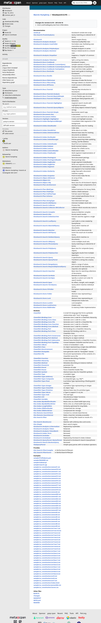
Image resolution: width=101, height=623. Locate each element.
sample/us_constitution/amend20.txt (47, 494)
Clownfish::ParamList (41, 365)
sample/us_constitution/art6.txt (45, 578)
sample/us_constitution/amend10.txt (47, 469)
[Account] (94, 3)
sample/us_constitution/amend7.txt (47, 521)
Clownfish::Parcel (40, 367)
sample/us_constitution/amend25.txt (47, 506)
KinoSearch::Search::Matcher (44, 230)
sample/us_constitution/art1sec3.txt (47, 535)
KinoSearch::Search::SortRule (44, 275)
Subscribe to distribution (13, 95)
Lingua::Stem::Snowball (9, 68)
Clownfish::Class (39, 347)
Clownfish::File (39, 354)
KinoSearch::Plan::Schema (43, 196)
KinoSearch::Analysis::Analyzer (45, 42)
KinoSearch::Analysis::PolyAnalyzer (46, 48)
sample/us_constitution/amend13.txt (47, 476)
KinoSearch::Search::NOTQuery (45, 232)
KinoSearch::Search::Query (43, 257)
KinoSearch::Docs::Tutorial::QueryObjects (49, 107)
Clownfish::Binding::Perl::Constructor (47, 336)
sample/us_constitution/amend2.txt (47, 492)
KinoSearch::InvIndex (41, 435)
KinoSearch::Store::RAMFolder (44, 307)
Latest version (9, 133)
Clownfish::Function (41, 358)
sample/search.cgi (40, 465)
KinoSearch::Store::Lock (42, 298)
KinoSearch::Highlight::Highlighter (46, 119)
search (5, 104)
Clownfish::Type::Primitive (43, 390)
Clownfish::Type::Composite (44, 379)
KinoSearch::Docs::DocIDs (43, 76)
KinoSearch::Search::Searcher (44, 271)
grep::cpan (43, 3)
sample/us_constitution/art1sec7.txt (47, 544)
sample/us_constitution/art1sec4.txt (47, 537)
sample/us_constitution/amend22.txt (47, 499)
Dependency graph (8, 82)
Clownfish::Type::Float (42, 381)
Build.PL (36, 593)
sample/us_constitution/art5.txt (45, 576)
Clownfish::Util (39, 397)
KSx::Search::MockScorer (42, 422)
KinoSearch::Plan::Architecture (45, 185)
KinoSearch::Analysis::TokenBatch (46, 431)
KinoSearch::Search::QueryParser (46, 260)
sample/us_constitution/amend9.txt (47, 526)
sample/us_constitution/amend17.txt (47, 485)
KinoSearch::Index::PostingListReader (47, 160)
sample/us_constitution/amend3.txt (47, 512)
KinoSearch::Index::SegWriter (44, 164)
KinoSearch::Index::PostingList (45, 158)
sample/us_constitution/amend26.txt (47, 508)
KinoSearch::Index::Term (42, 433)
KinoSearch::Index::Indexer (43, 146)
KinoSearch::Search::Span (43, 282)
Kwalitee (7, 46)
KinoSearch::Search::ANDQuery (45, 203)
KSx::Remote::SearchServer (43, 415)
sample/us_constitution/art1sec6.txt (47, 542)
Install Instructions (11, 98)
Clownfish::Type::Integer (42, 386)
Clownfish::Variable (41, 399)
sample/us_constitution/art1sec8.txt (47, 546)
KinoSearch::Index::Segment (44, 167)
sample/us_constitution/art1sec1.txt (47, 528)
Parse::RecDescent (8, 72)
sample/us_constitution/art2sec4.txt (47, 558)
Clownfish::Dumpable (41, 352)
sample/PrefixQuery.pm (42, 458)
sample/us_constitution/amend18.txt (47, 487)
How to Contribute (11, 35)
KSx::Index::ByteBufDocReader (45, 401)
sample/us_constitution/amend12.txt (47, 474)
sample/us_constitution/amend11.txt (47, 471)
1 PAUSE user (6, 143)
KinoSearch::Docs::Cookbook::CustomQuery (49, 64)
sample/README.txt (41, 460)
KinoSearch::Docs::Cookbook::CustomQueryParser (52, 67)
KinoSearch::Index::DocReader (45, 137)
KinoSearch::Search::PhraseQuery (46, 244)
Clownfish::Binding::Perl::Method (46, 338)
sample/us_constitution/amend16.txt (47, 483)
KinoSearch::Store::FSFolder (44, 289)
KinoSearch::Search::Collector (44, 205)
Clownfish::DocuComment (43, 349)
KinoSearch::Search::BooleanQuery (46, 442)
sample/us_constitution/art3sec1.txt (47, 560)
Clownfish (37, 313)
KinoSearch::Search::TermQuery (45, 285)
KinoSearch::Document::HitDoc (45, 117)
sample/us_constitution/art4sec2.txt (47, 569)
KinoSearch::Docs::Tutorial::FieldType (47, 98)
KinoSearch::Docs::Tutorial (43, 89)
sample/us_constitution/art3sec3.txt (47, 565)
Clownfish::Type (39, 374)
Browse (7, 24)
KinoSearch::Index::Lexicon (43, 148)
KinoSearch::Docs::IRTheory (44, 85)
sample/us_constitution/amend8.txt (47, 524)
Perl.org (83, 613)
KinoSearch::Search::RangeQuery (46, 264)
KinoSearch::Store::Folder (43, 294)
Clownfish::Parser (40, 370)
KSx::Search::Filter (40, 417)
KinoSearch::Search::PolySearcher (46, 253)
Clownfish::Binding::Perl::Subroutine (47, 340)
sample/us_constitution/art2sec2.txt (47, 553)
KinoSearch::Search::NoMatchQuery (47, 237)
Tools (60, 3)
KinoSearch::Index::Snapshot (44, 176)
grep (5, 111)
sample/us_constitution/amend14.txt (47, 478)
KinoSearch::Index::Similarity (44, 171)
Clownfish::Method (40, 363)
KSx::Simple (38, 424)
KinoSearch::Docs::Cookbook (44, 62)
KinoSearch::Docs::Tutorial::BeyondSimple (49, 96)
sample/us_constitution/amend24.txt (47, 503)
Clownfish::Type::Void (41, 395)
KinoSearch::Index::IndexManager (46, 139)
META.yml (37, 600)
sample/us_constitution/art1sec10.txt (47, 531)
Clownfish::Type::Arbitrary (43, 376)
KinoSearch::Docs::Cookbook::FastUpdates (49, 69)
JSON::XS (5, 65)
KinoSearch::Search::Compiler (44, 212)
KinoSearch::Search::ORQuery (44, 241)
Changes (7, 26)
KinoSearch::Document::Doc (44, 114)
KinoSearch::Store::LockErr (43, 303)
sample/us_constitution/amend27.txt (47, 510)
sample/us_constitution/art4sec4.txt (47, 574)
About (28, 3)
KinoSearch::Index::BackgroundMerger (48, 121)
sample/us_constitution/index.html (46, 583)
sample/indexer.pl (40, 462)
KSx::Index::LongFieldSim (43, 406)
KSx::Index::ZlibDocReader (43, 408)
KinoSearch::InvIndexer (42, 438)
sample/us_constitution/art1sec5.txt (47, 540)
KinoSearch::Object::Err (42, 180)
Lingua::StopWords (8, 70)
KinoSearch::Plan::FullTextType (45, 194)
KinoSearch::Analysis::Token (44, 429)
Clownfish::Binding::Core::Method (46, 326)
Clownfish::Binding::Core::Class (45, 320)
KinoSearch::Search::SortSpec (44, 278)
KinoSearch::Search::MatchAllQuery (46, 226)
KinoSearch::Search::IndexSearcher (46, 216)
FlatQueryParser (40, 445)
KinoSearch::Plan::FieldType (44, 192)
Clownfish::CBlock (40, 345)
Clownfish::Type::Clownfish (43, 388)
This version (9, 131)
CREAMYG (7, 163)
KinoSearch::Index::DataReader (45, 126)
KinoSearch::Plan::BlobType (43, 189)
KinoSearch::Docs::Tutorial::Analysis (47, 94)
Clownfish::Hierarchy (41, 361)
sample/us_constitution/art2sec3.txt (47, 556)
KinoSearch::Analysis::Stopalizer (45, 55)
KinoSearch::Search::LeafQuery (45, 221)
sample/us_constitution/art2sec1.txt (47, 551)
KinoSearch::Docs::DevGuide (44, 71)
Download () (12, 21)
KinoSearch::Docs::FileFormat (44, 80)
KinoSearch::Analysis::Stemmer (45, 51)
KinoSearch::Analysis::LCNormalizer (47, 426)
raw (11, 24)
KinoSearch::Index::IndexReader (45, 144)
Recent (50, 3)
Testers (7, 41)
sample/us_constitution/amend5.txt (47, 517)
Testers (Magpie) (10, 43)
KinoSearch (8, 11)
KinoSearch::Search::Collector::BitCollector (49, 207)
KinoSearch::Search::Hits (42, 214)
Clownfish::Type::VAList (42, 392)
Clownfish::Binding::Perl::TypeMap (46, 342)
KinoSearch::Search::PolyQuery (45, 248)
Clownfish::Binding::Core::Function (46, 324)
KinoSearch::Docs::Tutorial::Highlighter (48, 103)
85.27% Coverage (10, 48)
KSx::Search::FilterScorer (42, 452)
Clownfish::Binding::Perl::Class (45, 331)
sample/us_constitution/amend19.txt (47, 490)
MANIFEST (37, 598)
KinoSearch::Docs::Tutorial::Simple (46, 112)
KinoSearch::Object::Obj (42, 182)
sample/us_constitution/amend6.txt (47, 519)
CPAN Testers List (8, 80)
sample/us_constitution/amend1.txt (47, 467)
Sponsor (35, 3)
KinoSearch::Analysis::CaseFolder (46, 44)
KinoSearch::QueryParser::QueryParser (48, 440)
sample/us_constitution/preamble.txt (47, 585)
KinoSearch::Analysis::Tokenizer (45, 60)
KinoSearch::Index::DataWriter (45, 130)
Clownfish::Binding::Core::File (44, 322)
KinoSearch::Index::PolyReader (45, 153)
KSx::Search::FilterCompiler (43, 450)
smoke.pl (37, 33)
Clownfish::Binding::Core (42, 317)
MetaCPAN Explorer (11, 91)
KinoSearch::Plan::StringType (44, 201)
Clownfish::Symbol (40, 372)
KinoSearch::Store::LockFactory (45, 305)
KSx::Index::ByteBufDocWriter (44, 404)
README (37, 603)
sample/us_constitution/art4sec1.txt (47, 567)
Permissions (9, 93)
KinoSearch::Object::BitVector (44, 178)
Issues (7, 32)
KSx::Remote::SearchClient (43, 413)
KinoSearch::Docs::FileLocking (44, 82)
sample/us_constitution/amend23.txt (47, 501)
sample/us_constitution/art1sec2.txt (47, 533)
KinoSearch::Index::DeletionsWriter (46, 133)
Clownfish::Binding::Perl (42, 329)
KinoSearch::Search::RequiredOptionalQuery (50, 266)
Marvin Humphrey (9, 157)
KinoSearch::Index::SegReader (45, 162)
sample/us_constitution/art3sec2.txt (47, 562)
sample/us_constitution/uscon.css (46, 587)
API (65, 3)
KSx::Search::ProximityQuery (44, 35)
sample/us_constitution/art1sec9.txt (47, 549)
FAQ (55, 3)
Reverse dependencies (9, 78)
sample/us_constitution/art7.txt (45, 581)
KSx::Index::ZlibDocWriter (43, 410)
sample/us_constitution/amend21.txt (47, 496)
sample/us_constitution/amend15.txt (47, 481)
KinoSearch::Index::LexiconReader (46, 151)
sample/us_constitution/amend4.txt (47, 515)
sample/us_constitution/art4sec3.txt (47, 571)
